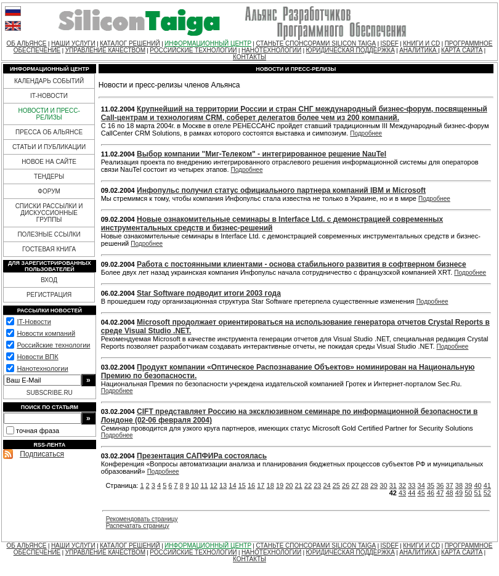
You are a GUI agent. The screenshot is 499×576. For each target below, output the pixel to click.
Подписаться (42, 454)
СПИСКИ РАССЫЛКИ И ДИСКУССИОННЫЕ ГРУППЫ (49, 213)
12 (213, 485)
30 (383, 485)
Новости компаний (46, 333)
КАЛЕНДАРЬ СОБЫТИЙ (49, 81)
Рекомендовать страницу (142, 519)
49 (459, 493)
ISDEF (389, 43)
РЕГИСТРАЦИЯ (48, 294)
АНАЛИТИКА (418, 50)
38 (459, 485)
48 (449, 493)
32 (402, 485)
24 (326, 485)
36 (440, 485)
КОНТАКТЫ (249, 57)
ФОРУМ (49, 191)
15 (242, 485)
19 (279, 485)
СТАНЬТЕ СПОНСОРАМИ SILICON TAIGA (316, 43)
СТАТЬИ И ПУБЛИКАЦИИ (49, 147)
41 (487, 485)
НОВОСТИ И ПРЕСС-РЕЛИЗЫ (48, 114)
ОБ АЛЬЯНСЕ (27, 43)
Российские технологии (53, 345)
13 (223, 485)
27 (355, 485)
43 (402, 493)
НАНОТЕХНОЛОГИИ (271, 50)
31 (393, 485)
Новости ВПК (37, 356)
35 (430, 485)
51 (477, 493)
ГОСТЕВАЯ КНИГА (49, 249)
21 (298, 485)
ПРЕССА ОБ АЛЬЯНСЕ (49, 132)
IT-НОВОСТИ (49, 95)
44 (411, 493)
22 (308, 485)
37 (449, 485)
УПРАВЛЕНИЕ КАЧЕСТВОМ (105, 50)
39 (468, 485)
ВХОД (49, 280)
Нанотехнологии (42, 368)
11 (204, 485)
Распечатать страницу (137, 525)
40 (477, 485)
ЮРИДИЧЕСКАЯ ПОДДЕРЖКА (350, 50)
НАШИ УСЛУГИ (73, 43)
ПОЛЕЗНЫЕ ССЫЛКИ (48, 234)
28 (364, 485)
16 (251, 485)
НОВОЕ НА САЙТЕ (49, 161)
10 (194, 485)
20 (289, 485)
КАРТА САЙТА (461, 50)
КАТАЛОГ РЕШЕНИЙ (130, 43)
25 (336, 485)
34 (421, 485)
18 (270, 485)
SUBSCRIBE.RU (49, 392)
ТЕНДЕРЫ (49, 176)
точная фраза (37, 430)
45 (421, 493)
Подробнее (366, 133)
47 (440, 493)
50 (468, 493)
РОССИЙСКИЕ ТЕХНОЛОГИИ (193, 50)
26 (345, 485)
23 (317, 485)
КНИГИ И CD (421, 43)
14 (232, 485)
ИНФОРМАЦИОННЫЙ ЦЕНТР (207, 43)
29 (374, 485)
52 (487, 493)
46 (430, 493)
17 (260, 485)
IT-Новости (34, 321)
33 (411, 485)
